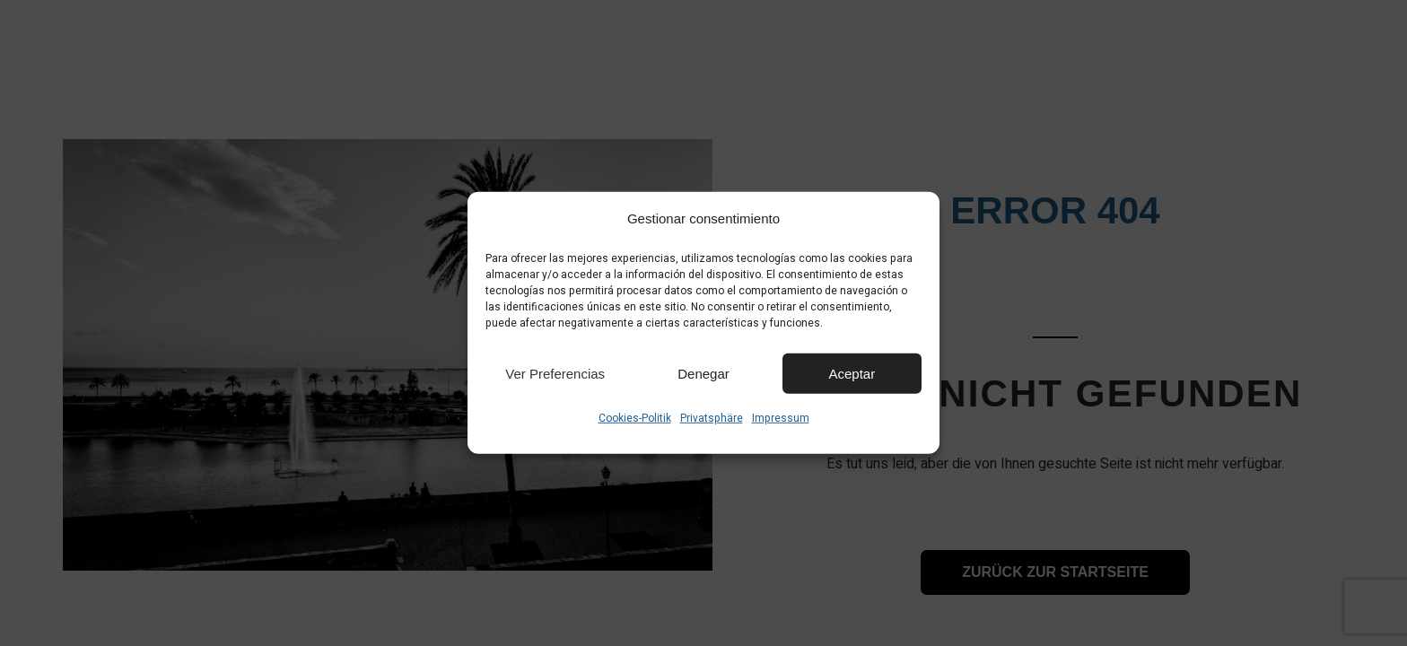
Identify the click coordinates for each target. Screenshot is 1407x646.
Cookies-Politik (635, 418)
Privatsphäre (711, 418)
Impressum (780, 418)
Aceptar (851, 372)
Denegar (703, 372)
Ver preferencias (555, 372)
